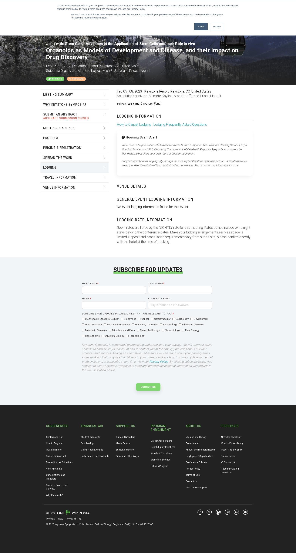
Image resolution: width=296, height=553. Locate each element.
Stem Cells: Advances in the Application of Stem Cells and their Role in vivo (130, 43)
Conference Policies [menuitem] (196, 462)
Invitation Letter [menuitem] (54, 449)
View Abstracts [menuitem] (54, 468)
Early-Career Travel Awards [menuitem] (95, 456)
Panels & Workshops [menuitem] (161, 453)
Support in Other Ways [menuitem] (127, 456)
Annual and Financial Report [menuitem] (200, 449)
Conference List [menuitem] (54, 437)
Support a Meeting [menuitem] (125, 449)
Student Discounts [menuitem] (90, 437)
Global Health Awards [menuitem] (92, 449)
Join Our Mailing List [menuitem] (196, 487)
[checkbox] (147, 327)
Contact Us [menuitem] (191, 481)
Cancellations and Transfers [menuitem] (56, 477)
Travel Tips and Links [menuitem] (232, 449)
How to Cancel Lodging (134, 124)
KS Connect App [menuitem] (229, 462)
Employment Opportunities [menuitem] (199, 456)
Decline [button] (217, 26)
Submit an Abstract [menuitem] (56, 456)
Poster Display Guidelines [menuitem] (59, 462)
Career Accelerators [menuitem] (161, 441)
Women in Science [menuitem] (160, 459)
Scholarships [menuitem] (88, 443)
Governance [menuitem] (192, 443)
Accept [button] (200, 26)
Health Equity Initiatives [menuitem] (163, 447)
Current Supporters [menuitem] (125, 437)
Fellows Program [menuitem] (159, 466)
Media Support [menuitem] (123, 443)
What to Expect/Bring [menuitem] (232, 443)
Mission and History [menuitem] (196, 437)
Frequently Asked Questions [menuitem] (230, 470)
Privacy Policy (158, 361)
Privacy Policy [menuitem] (193, 468)
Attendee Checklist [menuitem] (231, 437)
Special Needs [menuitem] (228, 456)
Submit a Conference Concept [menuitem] (57, 487)
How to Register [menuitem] (54, 443)
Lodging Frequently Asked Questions (180, 124)
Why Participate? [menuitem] (54, 495)
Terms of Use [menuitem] (193, 475)
